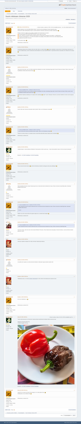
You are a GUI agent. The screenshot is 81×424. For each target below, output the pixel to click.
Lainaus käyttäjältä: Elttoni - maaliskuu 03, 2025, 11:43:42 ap (29, 129)
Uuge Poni (9, 147)
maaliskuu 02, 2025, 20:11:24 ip (22, 67)
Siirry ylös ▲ (75, 422)
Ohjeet (65, 422)
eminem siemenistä (33, 278)
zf (7, 239)
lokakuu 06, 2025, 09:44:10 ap (22, 390)
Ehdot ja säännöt (69, 422)
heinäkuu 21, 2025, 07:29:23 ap (22, 276)
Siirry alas (7, 23)
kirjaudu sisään (24, 1)
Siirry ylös (7, 409)
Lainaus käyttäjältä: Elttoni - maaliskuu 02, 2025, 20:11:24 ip (29, 89)
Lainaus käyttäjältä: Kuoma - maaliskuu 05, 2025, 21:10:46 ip (29, 204)
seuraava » (73, 19)
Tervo (8, 222)
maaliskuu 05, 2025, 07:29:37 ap (22, 163)
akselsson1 (10, 27)
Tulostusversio (72, 23)
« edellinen (67, 19)
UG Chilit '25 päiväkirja (34, 155)
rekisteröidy (31, 1)
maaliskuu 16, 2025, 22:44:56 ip (22, 259)
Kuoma (9, 183)
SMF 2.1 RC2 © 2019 (7, 422)
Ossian (9, 259)
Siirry (61, 415)
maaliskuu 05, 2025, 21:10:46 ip (22, 183)
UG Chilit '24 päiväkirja (26, 155)
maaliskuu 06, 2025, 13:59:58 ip (22, 222)
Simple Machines (14, 422)
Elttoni (8, 67)
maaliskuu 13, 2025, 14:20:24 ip (22, 239)
